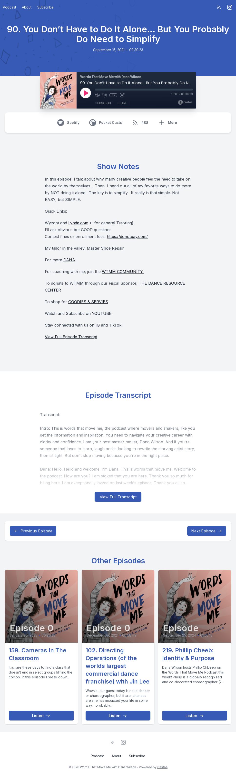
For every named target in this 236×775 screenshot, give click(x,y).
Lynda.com (78, 222)
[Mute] (97, 95)
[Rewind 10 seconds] (104, 95)
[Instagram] (229, 7)
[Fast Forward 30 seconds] (122, 95)
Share (122, 103)
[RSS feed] (219, 7)
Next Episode (206, 531)
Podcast (9, 7)
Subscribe (45, 7)
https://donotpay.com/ (127, 236)
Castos (162, 767)
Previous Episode (33, 531)
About (26, 7)
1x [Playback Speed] (113, 95)
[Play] (85, 93)
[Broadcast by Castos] (185, 102)
